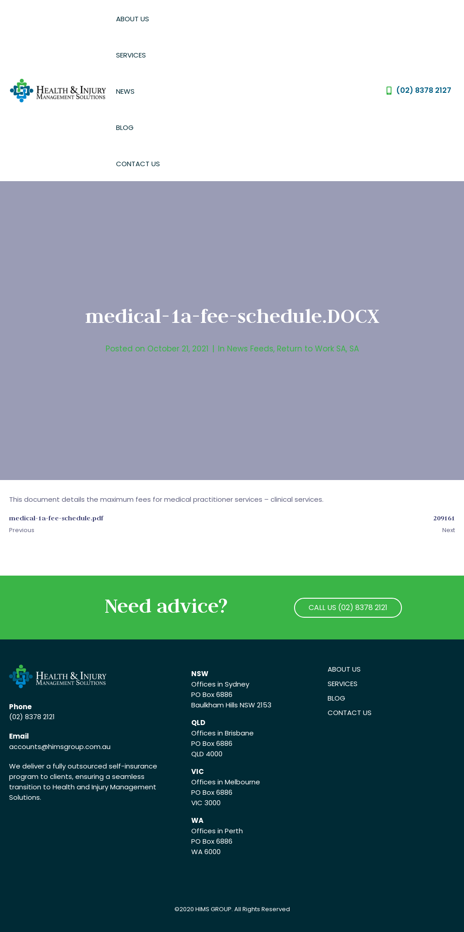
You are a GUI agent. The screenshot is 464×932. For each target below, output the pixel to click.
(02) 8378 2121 (32, 716)
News (125, 91)
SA (354, 348)
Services (131, 55)
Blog (125, 127)
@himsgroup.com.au (76, 746)
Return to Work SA (311, 348)
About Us (132, 19)
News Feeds (250, 348)
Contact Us (138, 163)
